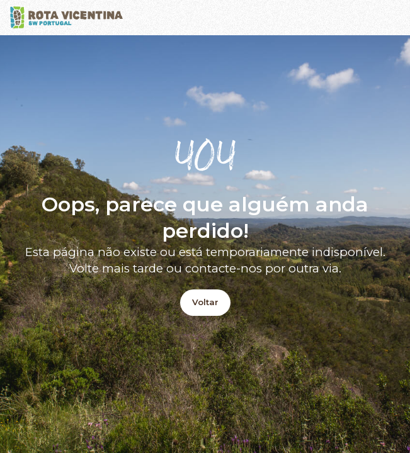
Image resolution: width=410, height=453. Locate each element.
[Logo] (66, 17)
